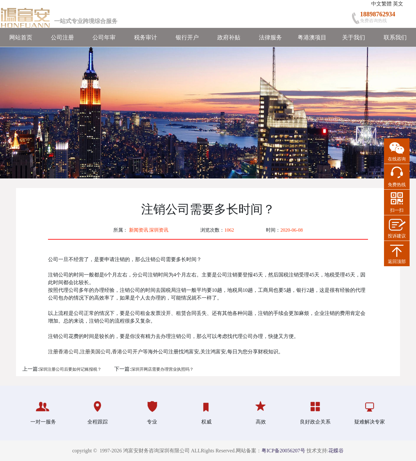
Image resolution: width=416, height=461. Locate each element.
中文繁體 (381, 3)
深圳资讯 (158, 230)
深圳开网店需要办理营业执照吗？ (162, 369)
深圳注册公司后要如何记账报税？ (70, 369)
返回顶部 (397, 261)
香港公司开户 (127, 351)
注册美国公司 (95, 351)
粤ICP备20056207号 (283, 450)
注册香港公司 (63, 351)
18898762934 (377, 14)
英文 (398, 3)
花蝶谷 (336, 450)
